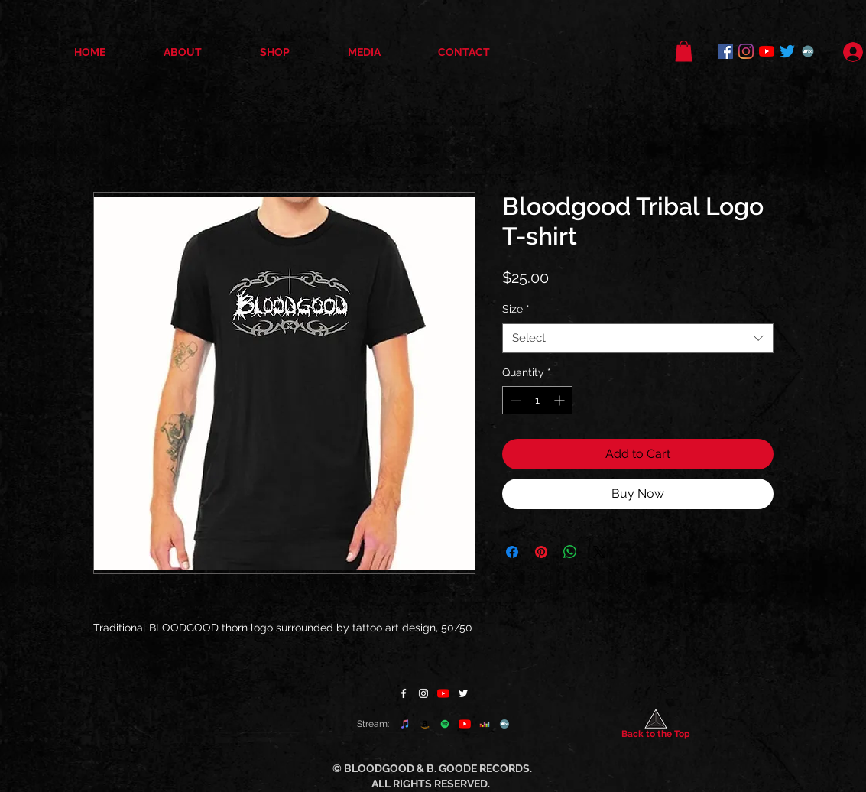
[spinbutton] (537, 400)
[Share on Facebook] (512, 552)
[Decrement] (514, 400)
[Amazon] (425, 724)
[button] (683, 51)
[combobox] (638, 338)
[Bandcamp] (808, 51)
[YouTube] (766, 51)
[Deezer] (484, 724)
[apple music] (405, 724)
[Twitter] (787, 51)
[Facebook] (725, 51)
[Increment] (560, 400)
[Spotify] (445, 724)
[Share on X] (599, 552)
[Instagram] (746, 51)
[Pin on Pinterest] (541, 552)
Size (516, 309)
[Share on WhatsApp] (570, 552)
